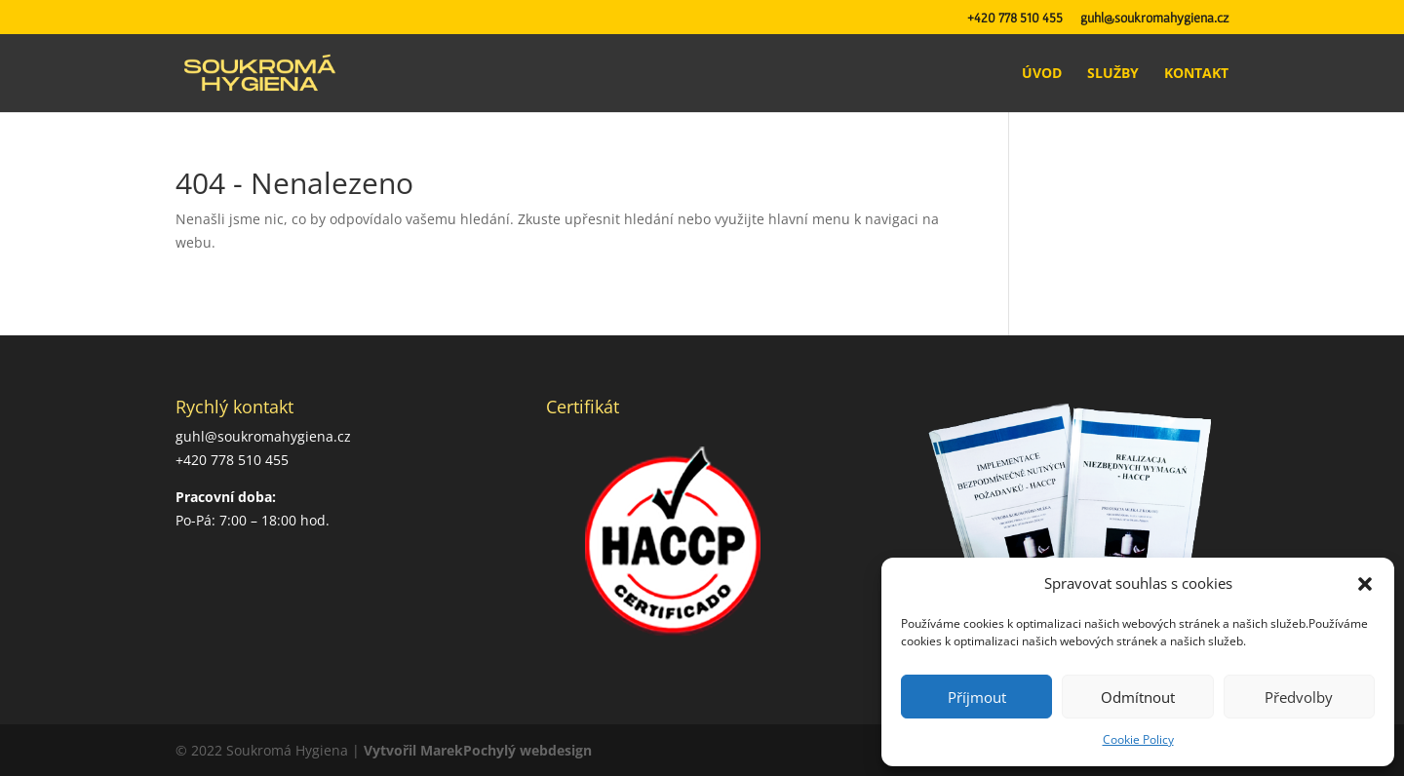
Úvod (1042, 74)
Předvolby (1299, 697)
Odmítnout (1138, 697)
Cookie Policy (1138, 739)
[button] (1365, 584)
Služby (1113, 74)
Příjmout (977, 697)
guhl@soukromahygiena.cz (1154, 18)
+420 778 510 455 (1015, 18)
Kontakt (1196, 74)
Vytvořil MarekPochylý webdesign (478, 750)
